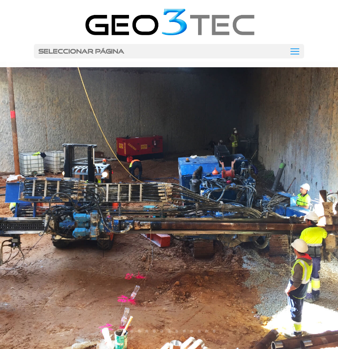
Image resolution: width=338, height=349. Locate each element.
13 (214, 331)
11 (199, 331)
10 (191, 331)
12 (206, 331)
